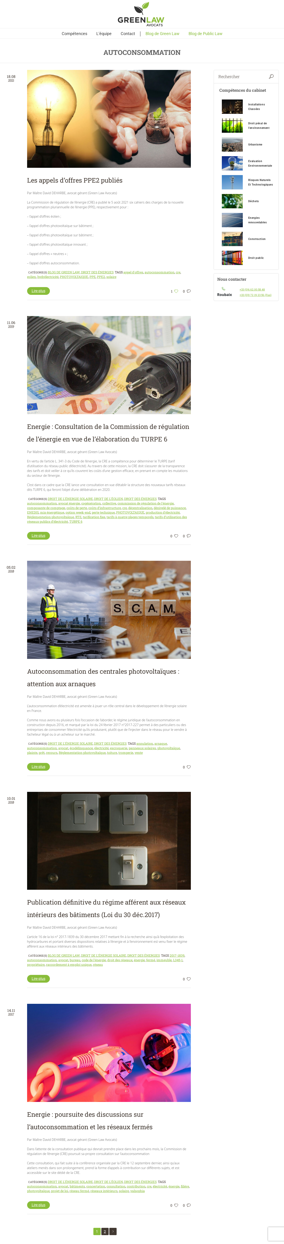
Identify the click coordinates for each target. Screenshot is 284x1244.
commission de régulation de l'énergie (146, 503)
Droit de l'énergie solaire (70, 499)
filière (185, 1186)
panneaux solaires (142, 748)
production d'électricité (163, 512)
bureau (75, 960)
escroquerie (118, 748)
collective (109, 503)
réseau (98, 964)
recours (51, 752)
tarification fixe (94, 517)
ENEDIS (33, 512)
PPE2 (101, 277)
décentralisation (140, 508)
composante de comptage (46, 508)
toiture (112, 752)
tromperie (125, 752)
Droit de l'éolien (108, 499)
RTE (78, 517)
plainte (32, 752)
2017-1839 (177, 955)
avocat (63, 748)
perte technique (103, 512)
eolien (31, 277)
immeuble (164, 960)
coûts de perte (77, 508)
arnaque (160, 743)
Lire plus (38, 291)
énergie (139, 960)
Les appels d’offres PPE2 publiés (75, 180)
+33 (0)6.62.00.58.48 (252, 289)
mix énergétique (52, 512)
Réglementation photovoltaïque (50, 517)
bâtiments (77, 1186)
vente (139, 752)
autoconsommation (159, 272)
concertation (95, 1186)
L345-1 (178, 960)
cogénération (91, 503)
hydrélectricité (48, 277)
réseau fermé (79, 1191)
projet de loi (59, 1191)
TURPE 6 (75, 521)
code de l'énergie (94, 960)
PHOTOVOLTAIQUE (74, 277)
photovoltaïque (168, 748)
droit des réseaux (120, 960)
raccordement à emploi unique (69, 964)
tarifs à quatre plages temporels (130, 517)
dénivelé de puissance (170, 508)
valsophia (137, 1191)
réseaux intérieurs (104, 1191)
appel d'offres (133, 272)
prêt (42, 752)
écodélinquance (81, 748)
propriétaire (36, 964)
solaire (111, 277)
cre (178, 272)
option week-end (78, 512)
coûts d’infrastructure (104, 508)
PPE (93, 277)
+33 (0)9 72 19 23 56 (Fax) (255, 295)
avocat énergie (69, 503)
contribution (136, 1186)
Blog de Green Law (64, 272)
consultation (116, 1186)
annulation (144, 743)
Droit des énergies (97, 272)
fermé (150, 960)
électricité (101, 748)
